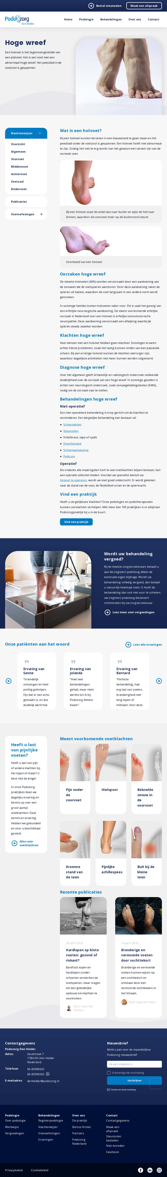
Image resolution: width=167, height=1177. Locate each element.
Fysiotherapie (72, 443)
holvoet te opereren (73, 480)
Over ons (134, 19)
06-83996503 (35, 1069)
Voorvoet (17, 159)
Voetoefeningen (22, 214)
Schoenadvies (72, 424)
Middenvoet (19, 166)
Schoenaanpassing (75, 450)
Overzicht (18, 144)
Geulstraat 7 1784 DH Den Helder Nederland (40, 1058)
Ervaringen (45, 1139)
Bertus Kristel (81, 1127)
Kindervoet (19, 189)
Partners (78, 1133)
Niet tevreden (115, 1146)
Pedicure (69, 456)
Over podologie (15, 1120)
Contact (153, 19)
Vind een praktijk (76, 522)
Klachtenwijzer (22, 133)
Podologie (86, 19)
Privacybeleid (13, 1170)
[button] (43, 133)
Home (68, 19)
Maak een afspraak (144, 6)
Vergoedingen (14, 1133)
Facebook (112, 1152)
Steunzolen (70, 431)
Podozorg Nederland (79, 1142)
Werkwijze (12, 1127)
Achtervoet (19, 174)
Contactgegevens (117, 1120)
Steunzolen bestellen (113, 1138)
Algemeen (18, 151)
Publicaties (19, 202)
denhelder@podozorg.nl (43, 1081)
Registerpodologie (50, 1120)
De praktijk (79, 1120)
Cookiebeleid (39, 1170)
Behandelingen (111, 19)
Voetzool (17, 181)
